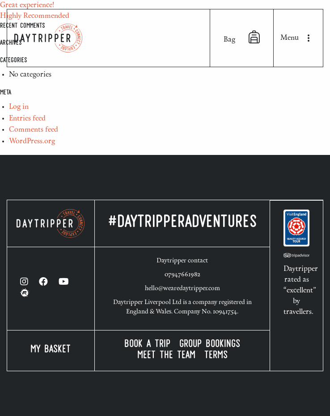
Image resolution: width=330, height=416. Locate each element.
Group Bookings (209, 345)
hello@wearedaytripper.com (182, 288)
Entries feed (27, 118)
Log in (19, 107)
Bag (242, 37)
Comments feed (33, 129)
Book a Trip (147, 345)
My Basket (50, 350)
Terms (216, 356)
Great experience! (27, 5)
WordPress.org (32, 141)
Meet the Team (166, 356)
